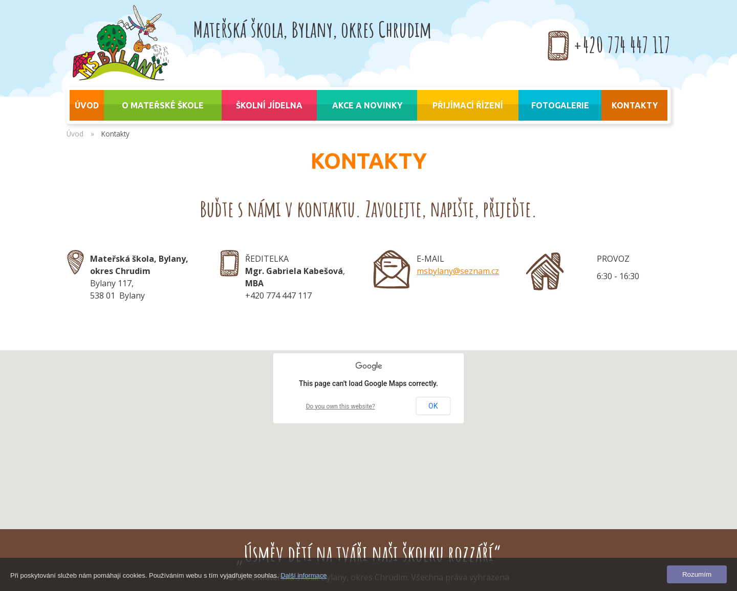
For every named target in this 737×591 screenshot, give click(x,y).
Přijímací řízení (467, 105)
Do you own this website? (340, 406)
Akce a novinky (367, 105)
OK (433, 406)
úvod (87, 105)
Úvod (75, 134)
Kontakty (635, 105)
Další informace (303, 575)
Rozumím (696, 574)
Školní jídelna (269, 105)
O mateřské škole (163, 105)
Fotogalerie (560, 105)
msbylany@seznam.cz (458, 271)
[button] (368, 430)
